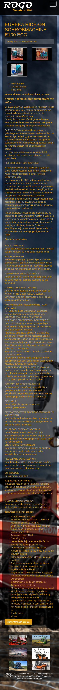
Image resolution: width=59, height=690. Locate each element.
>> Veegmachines (22, 41)
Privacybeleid (47, 676)
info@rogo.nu (47, 674)
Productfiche (17, 613)
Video (14, 616)
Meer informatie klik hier (18, 622)
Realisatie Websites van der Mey (29, 678)
